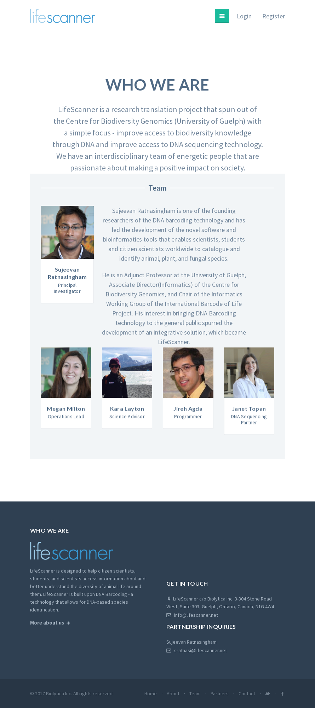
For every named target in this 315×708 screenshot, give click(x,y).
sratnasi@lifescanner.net (196, 650)
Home (150, 693)
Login (244, 16)
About (173, 693)
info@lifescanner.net (192, 615)
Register (273, 16)
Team (195, 693)
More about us (47, 623)
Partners (220, 693)
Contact (247, 693)
